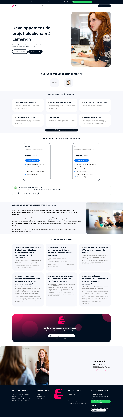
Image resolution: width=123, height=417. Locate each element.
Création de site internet (20, 394)
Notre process (20, 51)
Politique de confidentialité (77, 403)
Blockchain (40, 398)
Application (41, 396)
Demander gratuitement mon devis (61, 336)
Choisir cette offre (32, 160)
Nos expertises (60, 6)
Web (38, 394)
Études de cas (46, 6)
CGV (69, 398)
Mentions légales (74, 401)
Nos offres (73, 6)
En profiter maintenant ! (28, 193)
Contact (71, 396)
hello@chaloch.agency (101, 370)
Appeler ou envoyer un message (82, 1)
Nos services (72, 394)
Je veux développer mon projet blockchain (61, 130)
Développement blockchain (21, 400)
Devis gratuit (104, 6)
